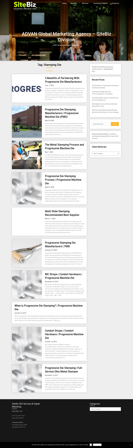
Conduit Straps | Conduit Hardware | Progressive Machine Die (64, 334)
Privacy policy (97, 445)
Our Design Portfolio (101, 3)
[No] (130, 445)
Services (86, 3)
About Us (75, 3)
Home (66, 3)
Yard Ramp (112, 134)
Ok (91, 445)
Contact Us (115, 3)
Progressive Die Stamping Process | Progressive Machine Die (63, 180)
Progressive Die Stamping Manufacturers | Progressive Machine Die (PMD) (62, 113)
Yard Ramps (96, 136)
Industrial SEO (105, 136)
